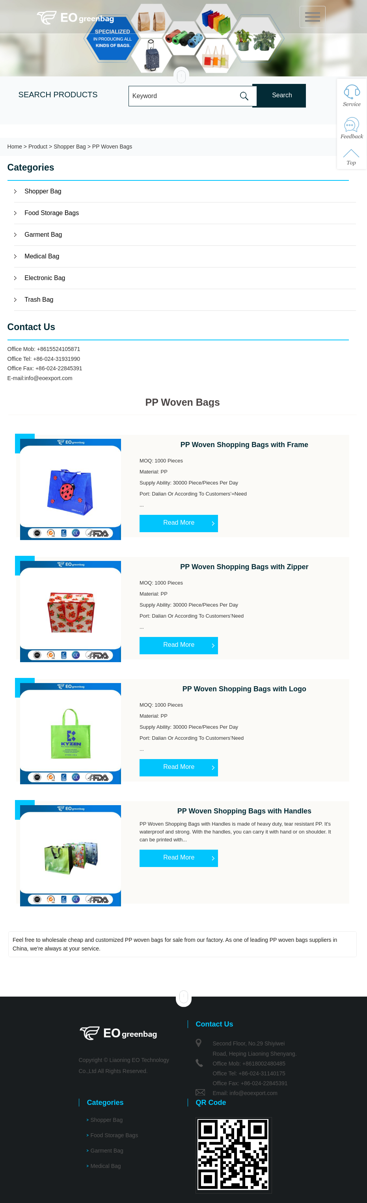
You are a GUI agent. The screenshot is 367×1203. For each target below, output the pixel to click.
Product (37, 146)
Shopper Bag (70, 146)
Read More (178, 522)
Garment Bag (43, 234)
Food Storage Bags (51, 213)
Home (14, 146)
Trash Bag (38, 299)
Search (282, 95)
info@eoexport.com (48, 378)
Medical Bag (41, 256)
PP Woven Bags (112, 146)
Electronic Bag (44, 278)
